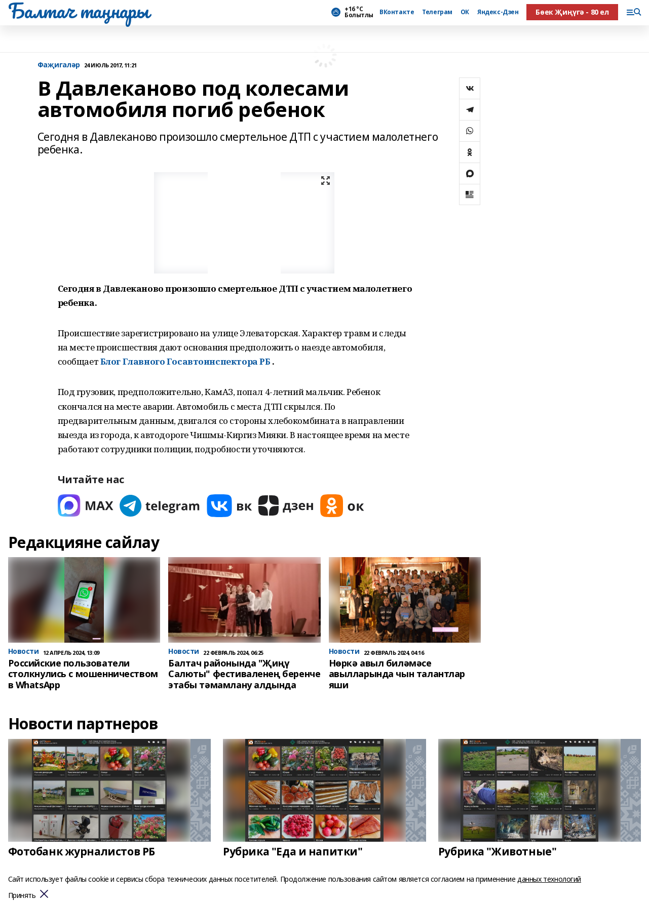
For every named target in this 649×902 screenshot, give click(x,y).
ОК (465, 12)
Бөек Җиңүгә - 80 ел (572, 12)
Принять (22, 895)
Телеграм (437, 12)
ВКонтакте (396, 12)
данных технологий (549, 879)
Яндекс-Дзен (497, 12)
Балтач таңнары (78, 11)
